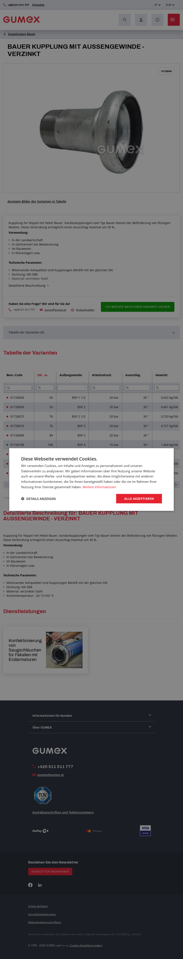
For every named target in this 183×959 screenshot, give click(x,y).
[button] (38, 499)
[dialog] (91, 479)
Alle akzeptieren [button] (139, 498)
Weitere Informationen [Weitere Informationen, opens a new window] (99, 487)
